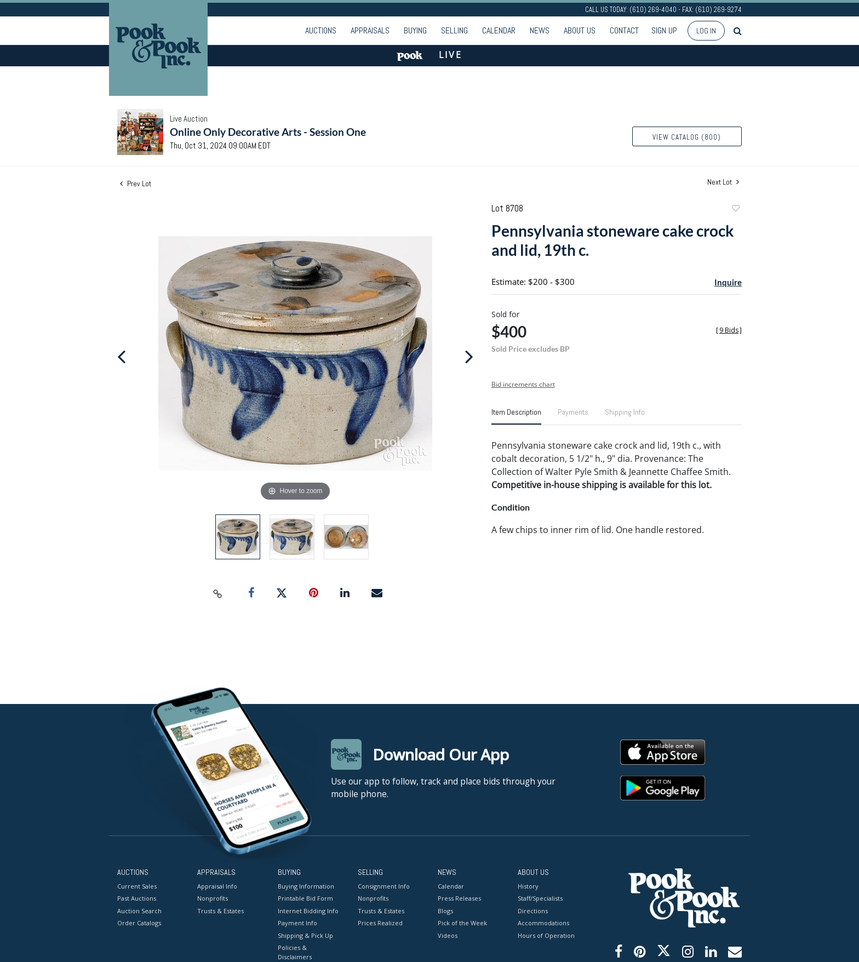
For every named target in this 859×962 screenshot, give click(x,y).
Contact (624, 30)
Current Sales (137, 885)
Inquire (728, 282)
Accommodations (543, 923)
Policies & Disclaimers (295, 952)
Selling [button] (454, 30)
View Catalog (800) (686, 137)
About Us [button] (579, 30)
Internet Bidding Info (308, 910)
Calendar (499, 30)
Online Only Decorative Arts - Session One (268, 131)
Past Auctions (136, 898)
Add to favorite (735, 209)
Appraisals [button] (370, 30)
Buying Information (306, 885)
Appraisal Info (217, 885)
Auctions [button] (320, 30)
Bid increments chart (523, 384)
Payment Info (297, 923)
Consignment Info (384, 885)
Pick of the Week (462, 923)
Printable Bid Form (305, 898)
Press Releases (459, 898)
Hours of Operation (546, 935)
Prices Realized (380, 923)
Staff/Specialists (540, 898)
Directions (533, 910)
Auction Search (139, 910)
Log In (706, 31)
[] (729, 330)
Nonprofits (212, 898)
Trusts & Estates (220, 910)
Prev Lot (135, 183)
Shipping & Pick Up (305, 935)
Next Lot (723, 182)
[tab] (516, 416)
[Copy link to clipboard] (218, 593)
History (528, 885)
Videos (447, 935)
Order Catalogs (139, 923)
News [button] (539, 30)
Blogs (445, 910)
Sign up (664, 30)
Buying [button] (415, 30)
